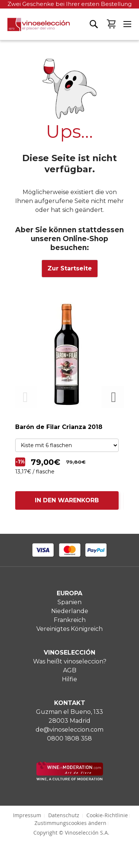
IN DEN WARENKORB (67, 500)
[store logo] (35, 29)
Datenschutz (63, 815)
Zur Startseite (69, 268)
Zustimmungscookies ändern (70, 822)
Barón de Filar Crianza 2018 (58, 426)
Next (113, 397)
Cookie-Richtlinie (107, 815)
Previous (26, 397)
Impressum (27, 815)
